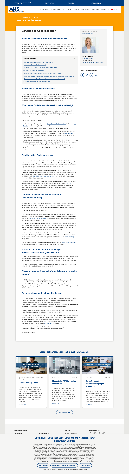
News (103, 10)
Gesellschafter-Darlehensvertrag (34, 70)
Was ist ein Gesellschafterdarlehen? (35, 65)
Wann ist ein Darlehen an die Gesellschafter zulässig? (40, 68)
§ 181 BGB (68, 183)
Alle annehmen (85, 465)
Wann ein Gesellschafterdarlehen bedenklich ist (38, 62)
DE (113, 10)
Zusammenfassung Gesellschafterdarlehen (37, 82)
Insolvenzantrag (49, 323)
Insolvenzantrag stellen (28, 383)
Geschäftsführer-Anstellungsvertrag (44, 176)
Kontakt (95, 10)
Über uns (69, 10)
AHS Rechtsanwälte (88, 58)
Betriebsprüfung (69, 237)
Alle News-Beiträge (64, 412)
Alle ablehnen (43, 465)
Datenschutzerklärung (63, 469)
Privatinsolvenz (69, 133)
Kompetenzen (58, 10)
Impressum (84, 469)
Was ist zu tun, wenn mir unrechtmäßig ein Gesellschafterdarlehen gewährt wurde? (49, 76)
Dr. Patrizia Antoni (87, 56)
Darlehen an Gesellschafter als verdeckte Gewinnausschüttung (43, 73)
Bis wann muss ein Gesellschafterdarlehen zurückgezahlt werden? (44, 79)
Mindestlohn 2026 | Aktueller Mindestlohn (64, 382)
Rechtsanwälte (45, 10)
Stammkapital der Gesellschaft (56, 124)
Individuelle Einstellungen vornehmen (64, 465)
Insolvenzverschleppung (69, 242)
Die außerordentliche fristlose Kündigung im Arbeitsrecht (95, 384)
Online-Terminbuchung (82, 10)
